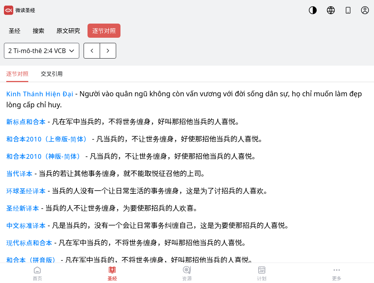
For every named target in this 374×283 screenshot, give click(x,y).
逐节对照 (104, 31)
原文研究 (68, 31)
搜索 (38, 31)
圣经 (14, 31)
